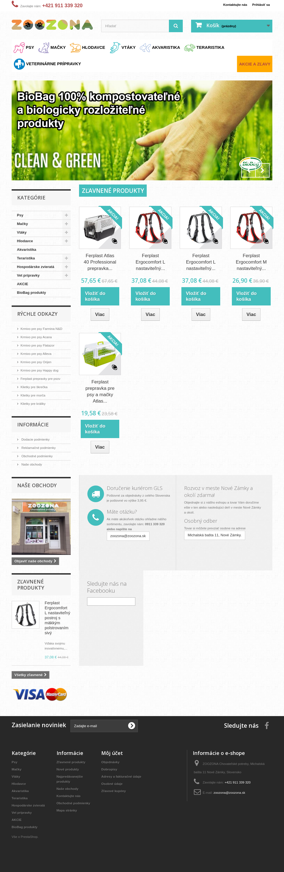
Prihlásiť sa (260, 4)
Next (262, 170)
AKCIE (22, 284)
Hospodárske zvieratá (35, 267)
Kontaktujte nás (231, 4)
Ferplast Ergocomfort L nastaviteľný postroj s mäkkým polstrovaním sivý (57, 617)
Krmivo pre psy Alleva (38, 354)
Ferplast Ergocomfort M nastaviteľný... (251, 262)
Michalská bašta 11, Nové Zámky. (215, 534)
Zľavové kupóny (115, 791)
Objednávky (111, 762)
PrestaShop (31, 842)
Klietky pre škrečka (36, 387)
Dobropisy (110, 769)
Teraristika (26, 258)
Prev (248, 170)
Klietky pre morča (35, 395)
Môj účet (112, 753)
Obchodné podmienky (39, 456)
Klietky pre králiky (35, 403)
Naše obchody (33, 464)
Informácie (33, 424)
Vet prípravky (28, 275)
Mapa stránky (68, 815)
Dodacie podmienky (37, 439)
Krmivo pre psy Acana (38, 337)
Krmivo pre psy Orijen (38, 362)
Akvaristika (26, 249)
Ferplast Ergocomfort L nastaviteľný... (150, 262)
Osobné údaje (113, 784)
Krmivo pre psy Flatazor (40, 345)
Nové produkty (69, 769)
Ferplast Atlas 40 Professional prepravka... (100, 262)
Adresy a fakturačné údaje (123, 776)
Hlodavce (25, 241)
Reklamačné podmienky (40, 448)
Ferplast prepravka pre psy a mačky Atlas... (100, 391)
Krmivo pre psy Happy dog (42, 370)
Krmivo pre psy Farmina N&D (44, 329)
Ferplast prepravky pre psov (43, 378)
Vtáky (22, 232)
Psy (20, 215)
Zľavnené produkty (30, 584)
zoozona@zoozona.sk (128, 535)
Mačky (22, 224)
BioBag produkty (31, 292)
